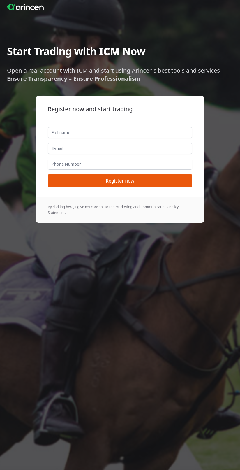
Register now (120, 181)
